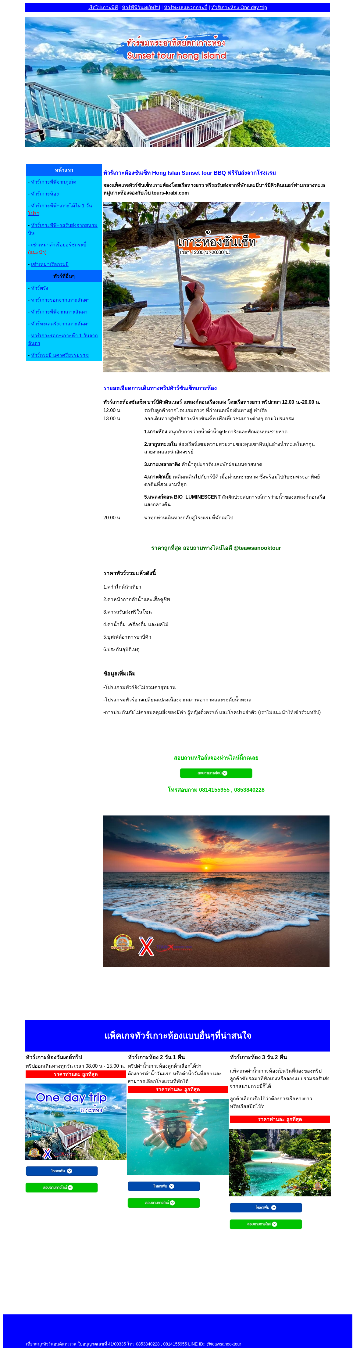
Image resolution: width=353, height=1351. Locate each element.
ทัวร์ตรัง (39, 288)
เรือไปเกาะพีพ (103, 7)
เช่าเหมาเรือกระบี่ (50, 264)
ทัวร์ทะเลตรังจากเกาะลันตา (60, 323)
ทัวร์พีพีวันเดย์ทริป (141, 7)
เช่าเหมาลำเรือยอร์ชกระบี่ (58, 244)
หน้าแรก (64, 170)
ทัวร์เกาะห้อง (45, 193)
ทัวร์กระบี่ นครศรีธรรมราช (60, 355)
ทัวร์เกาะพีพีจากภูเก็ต (53, 182)
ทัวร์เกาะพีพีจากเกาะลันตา (59, 311)
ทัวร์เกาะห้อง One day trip (239, 7)
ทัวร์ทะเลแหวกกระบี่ (185, 7)
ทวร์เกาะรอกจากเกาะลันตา (60, 300)
